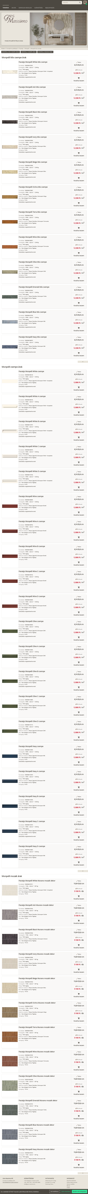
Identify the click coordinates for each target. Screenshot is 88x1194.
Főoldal (3, 48)
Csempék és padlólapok (12, 48)
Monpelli (27, 48)
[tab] (5, 7)
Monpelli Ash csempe (36, 48)
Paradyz (21, 48)
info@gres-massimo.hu (29, 1184)
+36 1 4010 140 (27, 1182)
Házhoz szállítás (71, 1184)
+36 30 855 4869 (36, 1182)
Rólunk (68, 1186)
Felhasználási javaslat (72, 1182)
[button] (10, 52)
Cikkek (68, 1187)
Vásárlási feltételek (71, 1180)
